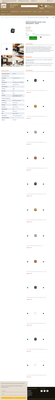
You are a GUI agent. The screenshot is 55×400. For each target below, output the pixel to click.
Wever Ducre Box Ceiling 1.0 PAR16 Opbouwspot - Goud (37, 116)
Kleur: (27, 33)
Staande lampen (30, 392)
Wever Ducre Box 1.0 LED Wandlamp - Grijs (34, 245)
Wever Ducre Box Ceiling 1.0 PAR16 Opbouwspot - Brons (37, 349)
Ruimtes (34, 11)
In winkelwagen (33, 38)
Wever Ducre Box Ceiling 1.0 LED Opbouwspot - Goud (36, 219)
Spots (19, 17)
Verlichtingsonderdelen (25, 11)
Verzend (13, 397)
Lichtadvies (46, 11)
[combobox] (28, 6)
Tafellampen (29, 391)
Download (31, 60)
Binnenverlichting (5, 11)
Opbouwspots (23, 17)
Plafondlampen (29, 395)
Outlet (8, 14)
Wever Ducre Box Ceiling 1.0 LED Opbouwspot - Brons (36, 297)
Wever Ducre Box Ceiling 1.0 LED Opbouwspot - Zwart (36, 193)
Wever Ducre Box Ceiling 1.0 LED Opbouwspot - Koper (36, 271)
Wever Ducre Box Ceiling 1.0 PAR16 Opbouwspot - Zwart (37, 90)
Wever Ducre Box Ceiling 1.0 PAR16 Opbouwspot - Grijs (37, 142)
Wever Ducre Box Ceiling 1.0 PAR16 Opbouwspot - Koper (37, 168)
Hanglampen (29, 390)
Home (2, 17)
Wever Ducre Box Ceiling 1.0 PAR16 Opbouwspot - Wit (37, 375)
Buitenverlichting (15, 11)
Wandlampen (29, 393)
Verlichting (7, 17)
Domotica (40, 11)
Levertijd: (27, 34)
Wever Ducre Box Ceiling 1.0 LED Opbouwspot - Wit (36, 323)
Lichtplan (3, 14)
